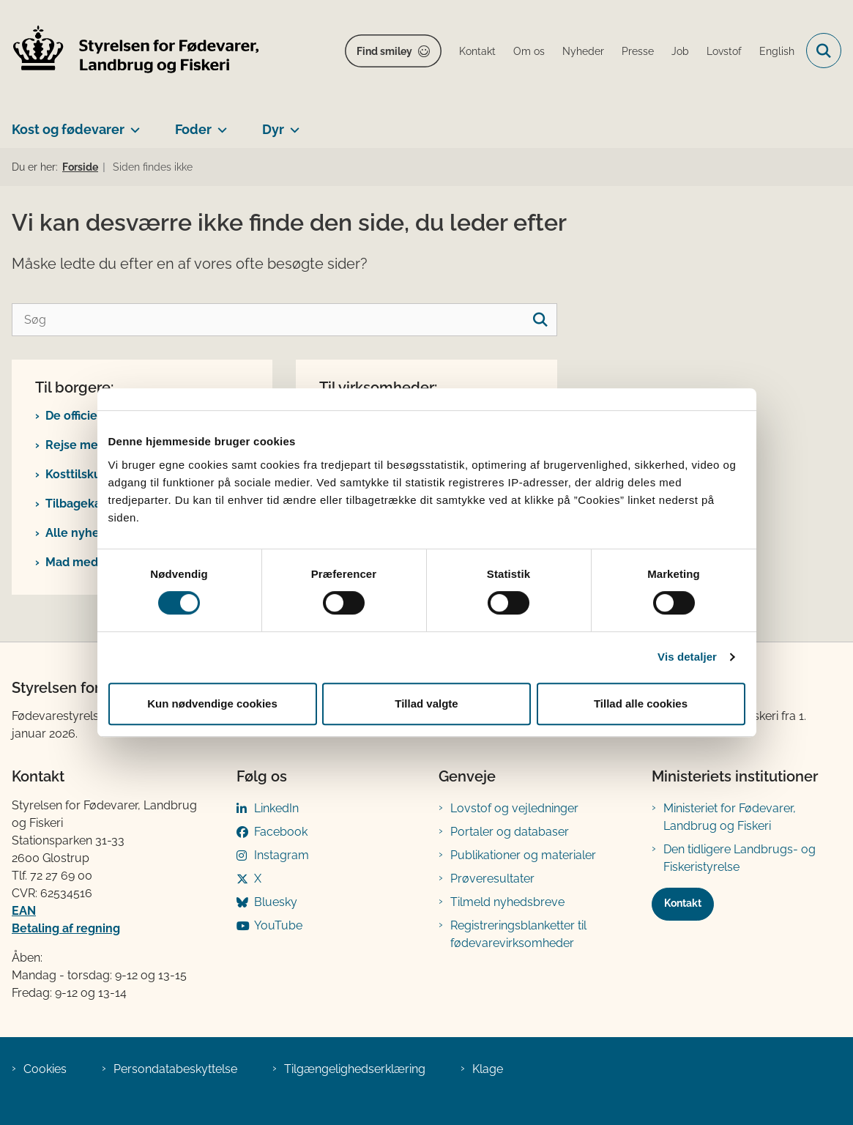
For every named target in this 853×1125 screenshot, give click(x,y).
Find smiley (384, 51)
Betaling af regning (66, 928)
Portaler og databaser (509, 832)
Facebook (281, 832)
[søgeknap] (540, 319)
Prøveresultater (492, 878)
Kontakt (682, 903)
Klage (487, 1069)
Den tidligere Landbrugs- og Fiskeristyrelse (739, 858)
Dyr (273, 129)
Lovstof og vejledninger (514, 808)
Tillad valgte (426, 703)
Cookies (45, 1069)
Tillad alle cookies (641, 703)
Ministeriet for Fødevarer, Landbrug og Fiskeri (729, 817)
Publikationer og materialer (523, 855)
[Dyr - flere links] (291, 124)
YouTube (278, 925)
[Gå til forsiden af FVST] (130, 50)
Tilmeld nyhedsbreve (507, 902)
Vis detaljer (687, 656)
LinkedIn (276, 808)
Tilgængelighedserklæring (354, 1069)
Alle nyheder (82, 533)
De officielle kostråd (101, 416)
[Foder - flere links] (219, 124)
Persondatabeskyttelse (175, 1069)
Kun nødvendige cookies (212, 703)
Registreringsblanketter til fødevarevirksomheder (518, 934)
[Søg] (284, 319)
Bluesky (275, 902)
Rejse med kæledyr (100, 445)
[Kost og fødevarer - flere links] (132, 124)
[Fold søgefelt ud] (823, 50)
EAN (24, 911)
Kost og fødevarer (68, 129)
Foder (193, 129)
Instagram (281, 855)
